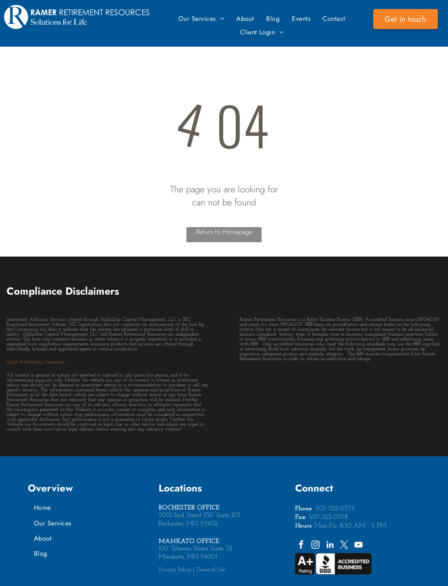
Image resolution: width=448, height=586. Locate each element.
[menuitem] (201, 18)
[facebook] (301, 546)
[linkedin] (330, 546)
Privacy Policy (175, 570)
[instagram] (315, 546)
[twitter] (344, 546)
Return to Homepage (224, 232)
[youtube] (358, 546)
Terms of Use (210, 570)
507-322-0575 (335, 508)
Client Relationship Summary (36, 362)
